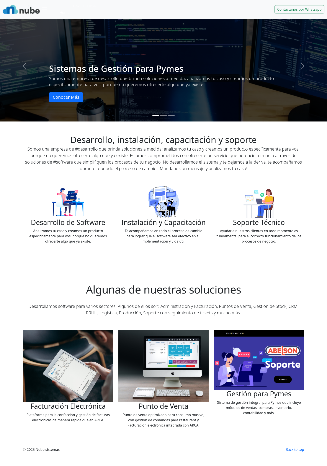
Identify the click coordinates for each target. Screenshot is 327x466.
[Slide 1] (155, 115)
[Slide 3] (171, 115)
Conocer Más (66, 97)
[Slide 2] (163, 115)
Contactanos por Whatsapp (299, 9)
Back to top (295, 449)
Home (65, 12)
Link (76, 6)
